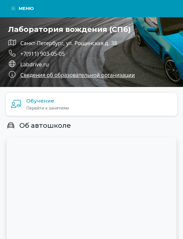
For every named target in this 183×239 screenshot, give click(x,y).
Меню (22, 8)
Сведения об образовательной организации (77, 75)
